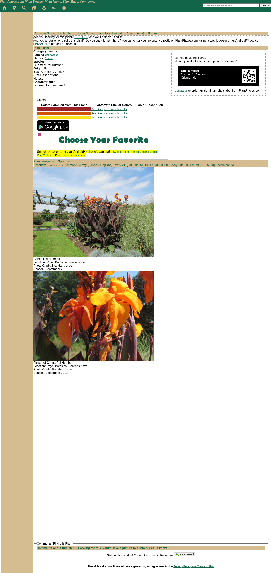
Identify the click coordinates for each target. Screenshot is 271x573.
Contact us (181, 90)
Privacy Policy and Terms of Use (193, 566)
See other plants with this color (109, 109)
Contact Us (40, 44)
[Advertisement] (16, 34)
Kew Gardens (55, 165)
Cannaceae (51, 54)
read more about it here (72, 155)
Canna (49, 58)
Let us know (81, 37)
